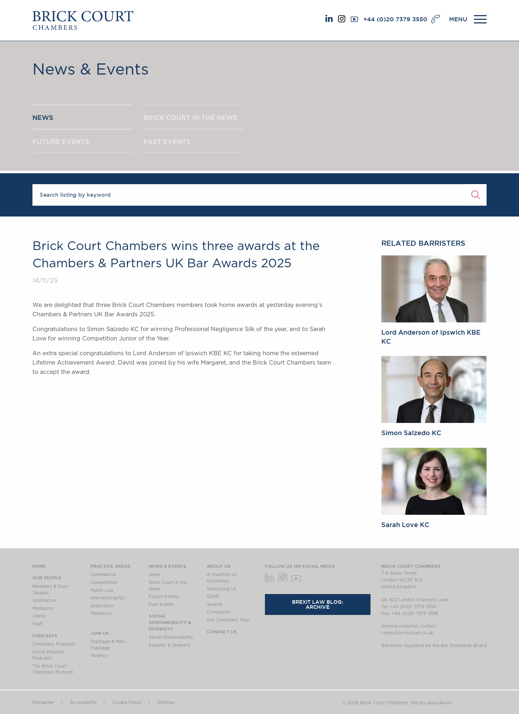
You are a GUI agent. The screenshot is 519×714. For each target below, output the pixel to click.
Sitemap (166, 702)
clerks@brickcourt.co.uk (407, 633)
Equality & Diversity (170, 645)
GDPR (213, 596)
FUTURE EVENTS (60, 141)
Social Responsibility (171, 637)
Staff (37, 624)
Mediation (100, 613)
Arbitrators (44, 600)
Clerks (39, 616)
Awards (215, 604)
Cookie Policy (127, 702)
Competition (103, 582)
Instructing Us (221, 589)
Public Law (102, 590)
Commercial (103, 574)
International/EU (107, 598)
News (154, 574)
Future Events (164, 596)
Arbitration (102, 606)
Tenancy (99, 655)
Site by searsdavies (431, 703)
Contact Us (222, 631)
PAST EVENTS (167, 141)
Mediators (43, 608)
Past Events (161, 604)
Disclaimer (43, 702)
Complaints (219, 612)
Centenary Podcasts (54, 644)
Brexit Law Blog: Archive (317, 604)
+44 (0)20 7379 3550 (395, 19)
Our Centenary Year (228, 620)
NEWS (42, 117)
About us (219, 565)
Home (39, 565)
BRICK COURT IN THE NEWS (190, 117)
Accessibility (83, 702)
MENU (458, 19)
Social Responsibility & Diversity (170, 622)
